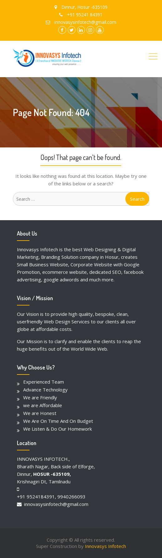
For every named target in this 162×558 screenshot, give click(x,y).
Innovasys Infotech (105, 546)
